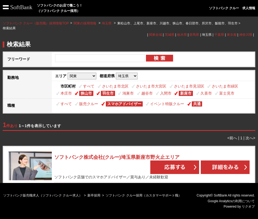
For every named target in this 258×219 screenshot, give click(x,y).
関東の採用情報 (85, 23)
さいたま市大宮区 (151, 86)
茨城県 (169, 35)
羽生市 (108, 93)
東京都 (232, 35)
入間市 (165, 93)
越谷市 (147, 93)
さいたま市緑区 (225, 86)
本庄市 (66, 93)
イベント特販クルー (167, 104)
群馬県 (194, 35)
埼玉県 (107, 23)
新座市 (186, 93)
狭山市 (86, 93)
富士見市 (226, 93)
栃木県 (182, 35)
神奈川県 (245, 35)
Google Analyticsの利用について (231, 201)
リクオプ (248, 206)
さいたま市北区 (115, 86)
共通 (197, 104)
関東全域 (155, 35)
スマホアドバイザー (124, 104)
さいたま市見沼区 (189, 86)
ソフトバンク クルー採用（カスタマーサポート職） (143, 195)
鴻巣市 (128, 93)
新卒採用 (93, 195)
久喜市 (206, 93)
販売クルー (88, 104)
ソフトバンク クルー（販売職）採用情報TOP (36, 23)
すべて (88, 86)
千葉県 (219, 35)
